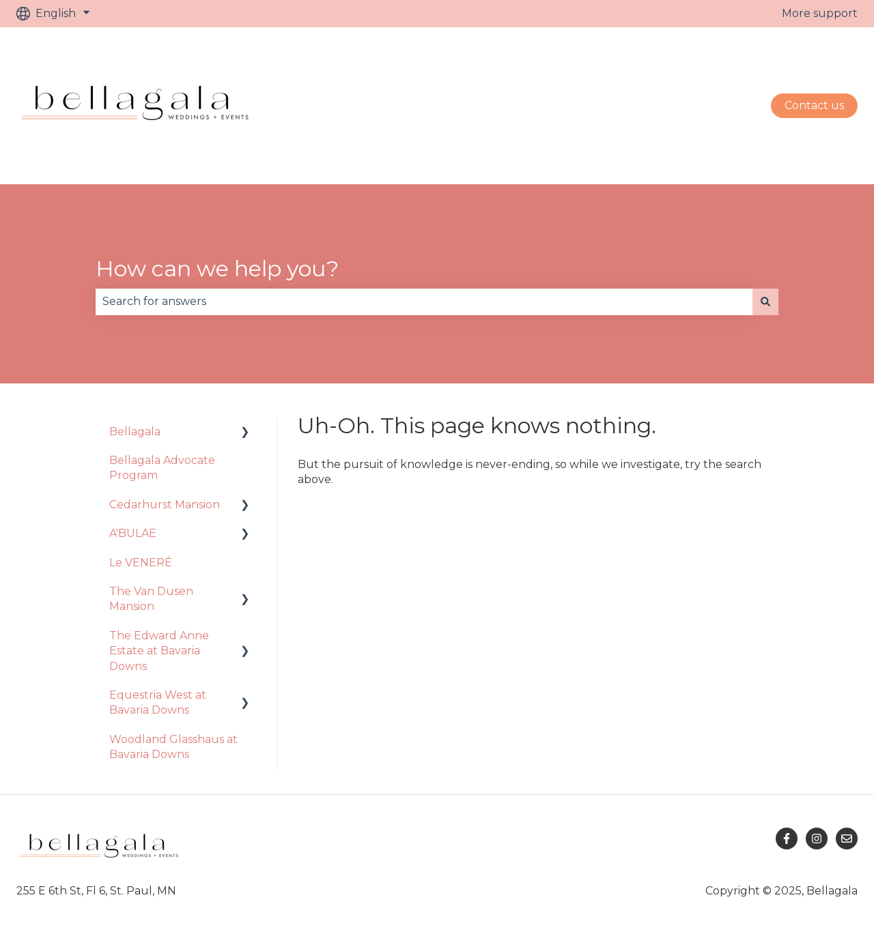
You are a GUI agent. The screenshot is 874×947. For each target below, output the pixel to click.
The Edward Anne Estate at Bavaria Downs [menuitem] (159, 651)
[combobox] (424, 302)
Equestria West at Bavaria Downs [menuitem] (157, 702)
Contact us (814, 105)
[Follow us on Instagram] (817, 838)
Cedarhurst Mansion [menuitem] (164, 504)
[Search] (765, 302)
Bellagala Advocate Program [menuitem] (162, 468)
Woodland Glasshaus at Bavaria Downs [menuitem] (173, 747)
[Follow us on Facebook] (787, 838)
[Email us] (847, 838)
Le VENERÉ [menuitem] (140, 562)
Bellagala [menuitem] (134, 431)
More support (820, 13)
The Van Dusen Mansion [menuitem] (151, 599)
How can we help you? (217, 268)
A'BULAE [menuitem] (132, 533)
